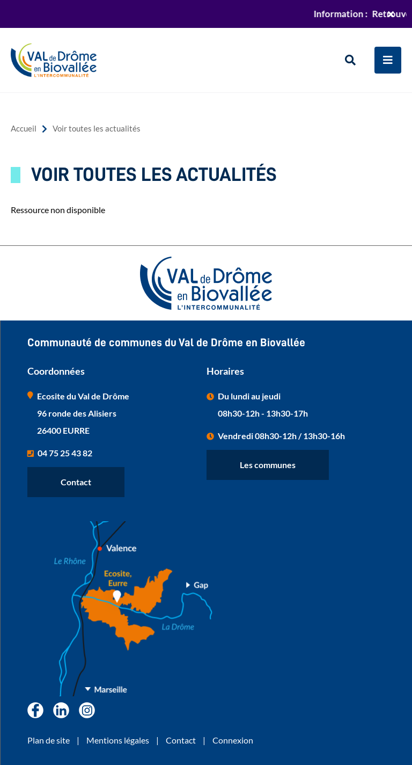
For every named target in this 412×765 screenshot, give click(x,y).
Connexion (232, 740)
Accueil (23, 128)
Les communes (268, 465)
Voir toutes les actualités (97, 128)
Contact (76, 482)
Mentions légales (117, 740)
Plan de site (48, 740)
